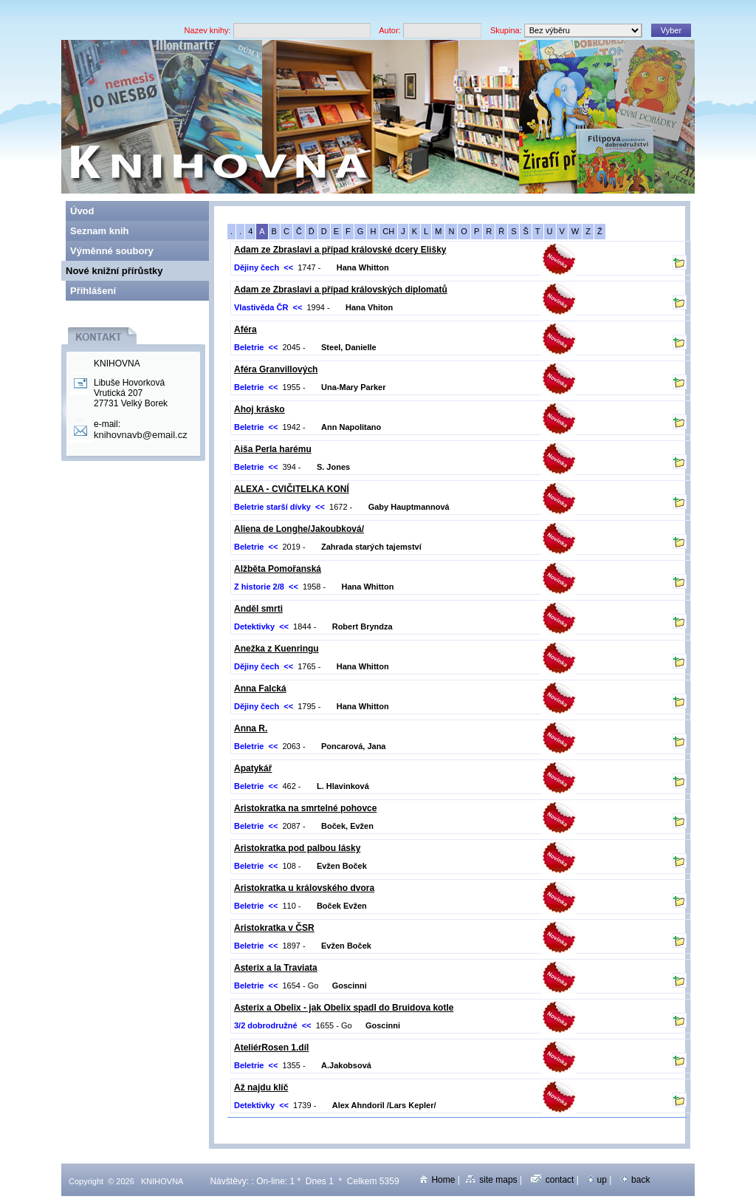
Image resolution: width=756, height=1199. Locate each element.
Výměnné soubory (112, 250)
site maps (491, 1180)
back (635, 1180)
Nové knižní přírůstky (114, 270)
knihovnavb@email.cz (141, 434)
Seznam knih (99, 230)
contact (552, 1180)
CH (388, 231)
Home (437, 1180)
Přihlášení (93, 290)
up (597, 1180)
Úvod (82, 210)
